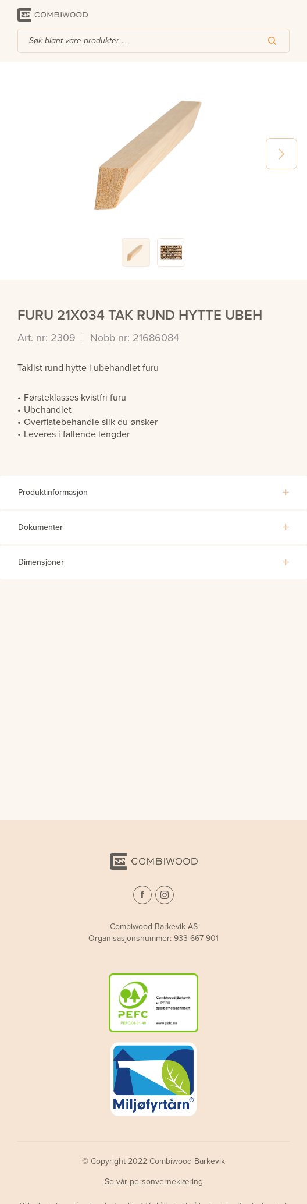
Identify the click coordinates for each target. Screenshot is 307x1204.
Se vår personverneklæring (154, 1181)
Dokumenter (40, 527)
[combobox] (153, 41)
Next (281, 153)
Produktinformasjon (53, 492)
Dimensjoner (41, 562)
